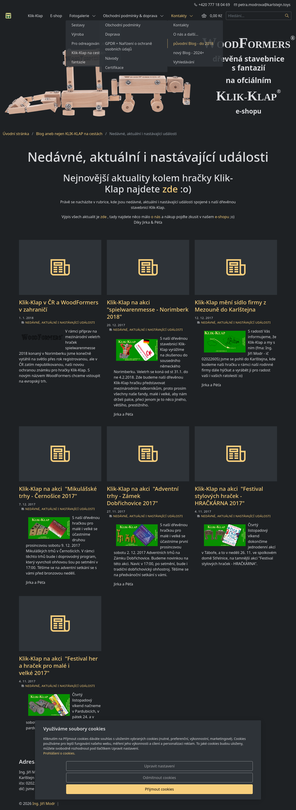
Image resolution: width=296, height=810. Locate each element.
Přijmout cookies (230, 789)
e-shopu (222, 216)
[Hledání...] (254, 16)
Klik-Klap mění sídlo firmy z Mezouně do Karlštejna (230, 305)
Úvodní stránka (16, 133)
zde (170, 188)
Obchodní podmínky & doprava (133, 15)
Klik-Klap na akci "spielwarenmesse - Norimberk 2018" (147, 309)
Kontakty (182, 15)
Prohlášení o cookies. (59, 776)
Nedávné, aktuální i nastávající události (60, 322)
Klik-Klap (35, 15)
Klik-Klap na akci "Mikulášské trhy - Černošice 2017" (58, 492)
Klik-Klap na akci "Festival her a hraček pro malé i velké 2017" (58, 666)
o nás (155, 216)
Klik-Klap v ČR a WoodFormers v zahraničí (58, 305)
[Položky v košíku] (203, 15)
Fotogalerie (82, 15)
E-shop (56, 15)
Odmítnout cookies (184, 789)
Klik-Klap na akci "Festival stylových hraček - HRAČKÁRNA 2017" (229, 496)
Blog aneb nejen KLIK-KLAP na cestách (69, 133)
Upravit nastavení (138, 789)
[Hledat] (287, 16)
